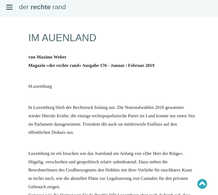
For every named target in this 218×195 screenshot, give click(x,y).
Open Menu (9, 7)
